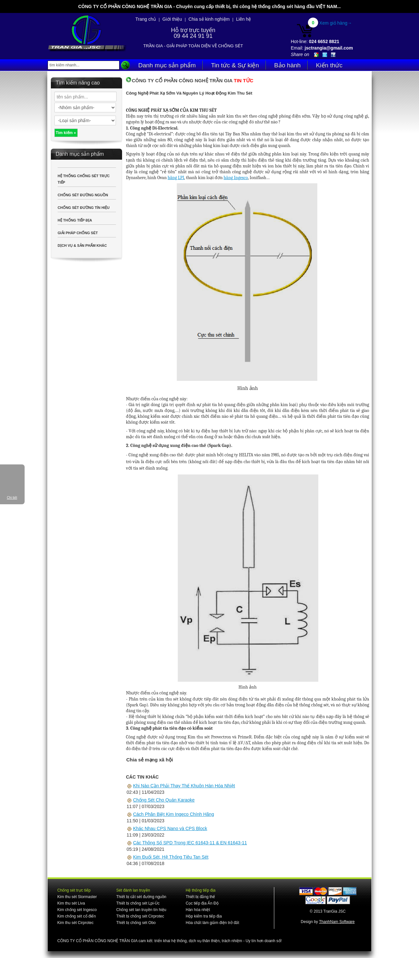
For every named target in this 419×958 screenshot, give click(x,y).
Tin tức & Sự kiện (235, 65)
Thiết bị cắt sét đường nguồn (141, 897)
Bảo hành (287, 65)
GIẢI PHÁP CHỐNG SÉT (78, 233)
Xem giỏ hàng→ (335, 23)
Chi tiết (12, 497)
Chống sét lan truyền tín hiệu (141, 909)
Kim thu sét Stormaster (77, 897)
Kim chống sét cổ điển (76, 916)
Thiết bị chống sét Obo (136, 922)
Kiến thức (329, 65)
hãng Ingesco (236, 177)
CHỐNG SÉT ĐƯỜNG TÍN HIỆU (83, 208)
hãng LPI (176, 177)
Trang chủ (145, 19)
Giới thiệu (172, 19)
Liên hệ (243, 19)
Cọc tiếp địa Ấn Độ (202, 903)
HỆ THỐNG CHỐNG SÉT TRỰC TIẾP (84, 179)
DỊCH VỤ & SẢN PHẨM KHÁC (82, 245)
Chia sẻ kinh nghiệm (209, 19)
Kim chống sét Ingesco (77, 909)
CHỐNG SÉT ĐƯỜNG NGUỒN (83, 195)
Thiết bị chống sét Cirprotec (140, 916)
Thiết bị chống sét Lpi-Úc (138, 903)
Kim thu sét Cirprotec (75, 922)
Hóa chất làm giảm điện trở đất (212, 922)
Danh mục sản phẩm (167, 65)
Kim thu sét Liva (71, 903)
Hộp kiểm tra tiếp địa (203, 916)
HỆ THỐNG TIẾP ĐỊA (75, 220)
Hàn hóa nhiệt (198, 909)
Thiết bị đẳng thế (200, 897)
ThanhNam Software (337, 921)
